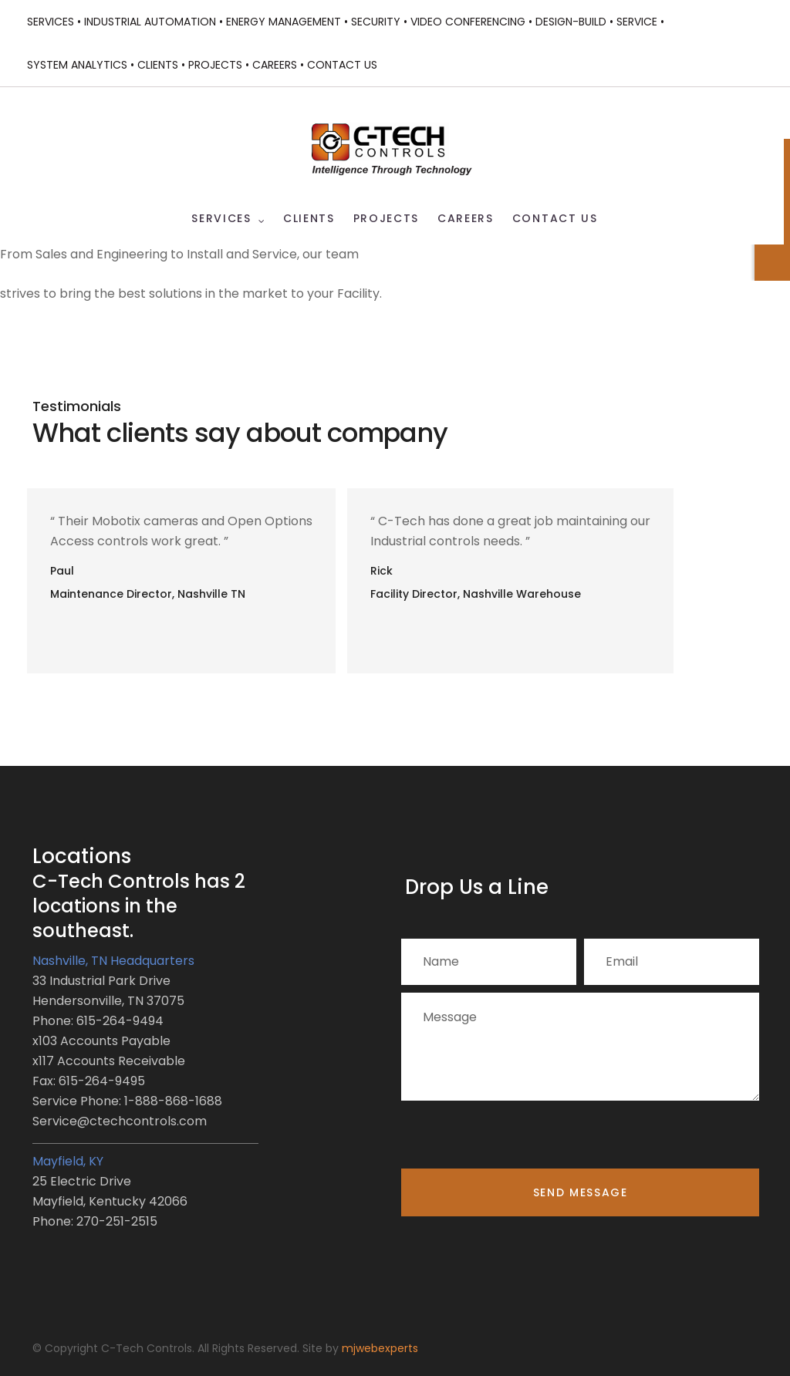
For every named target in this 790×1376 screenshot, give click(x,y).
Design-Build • (574, 21)
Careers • (278, 65)
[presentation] (518, 1138)
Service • (640, 21)
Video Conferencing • (471, 21)
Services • (54, 21)
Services (221, 218)
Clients (309, 218)
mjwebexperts (380, 1348)
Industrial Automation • (153, 21)
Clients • (161, 65)
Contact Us (342, 65)
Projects (386, 218)
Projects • (218, 65)
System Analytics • (80, 65)
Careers (465, 218)
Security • (379, 21)
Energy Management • (287, 21)
